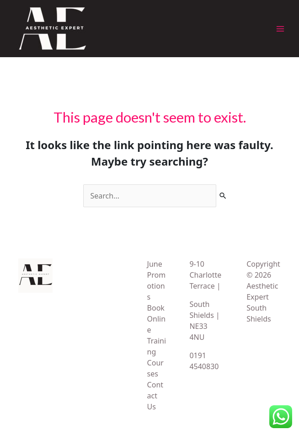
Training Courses (156, 357)
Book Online (156, 319)
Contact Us (155, 396)
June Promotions (156, 280)
